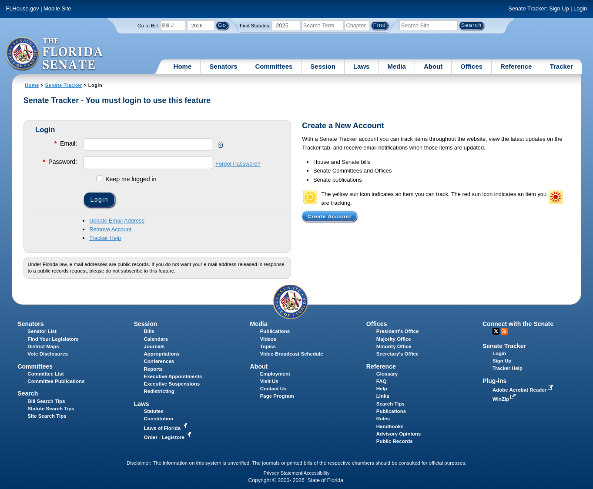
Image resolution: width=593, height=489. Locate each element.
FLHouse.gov (22, 8)
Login (580, 8)
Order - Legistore (168, 437)
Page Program (277, 396)
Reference (516, 66)
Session (322, 66)
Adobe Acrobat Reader (523, 390)
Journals (154, 346)
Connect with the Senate (517, 323)
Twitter (495, 331)
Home (183, 66)
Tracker (561, 66)
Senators (223, 66)
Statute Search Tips (50, 408)
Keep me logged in (126, 179)
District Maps (43, 346)
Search (27, 393)
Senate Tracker (63, 85)
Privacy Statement (283, 473)
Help (381, 388)
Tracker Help (105, 238)
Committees (273, 66)
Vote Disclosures (47, 353)
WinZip (504, 399)
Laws (361, 66)
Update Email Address (116, 220)
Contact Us (273, 388)
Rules (383, 418)
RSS (504, 331)
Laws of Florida (166, 428)
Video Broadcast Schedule (291, 353)
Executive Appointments (173, 376)
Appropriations (162, 353)
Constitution (159, 418)
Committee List (45, 373)
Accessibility (317, 473)
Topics (268, 346)
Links (382, 396)
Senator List (42, 331)
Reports (153, 369)
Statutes (154, 411)
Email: (65, 143)
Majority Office (393, 339)
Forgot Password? (238, 164)
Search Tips (390, 403)
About (433, 66)
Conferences (159, 361)
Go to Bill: (148, 25)
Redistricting (159, 391)
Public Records (394, 441)
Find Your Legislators (52, 339)
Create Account (330, 216)
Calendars (156, 339)
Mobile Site (57, 8)
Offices (471, 66)
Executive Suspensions (172, 383)
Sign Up (559, 8)
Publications (275, 331)
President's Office (397, 331)
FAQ (381, 381)
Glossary (387, 373)
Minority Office (394, 346)
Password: (59, 161)
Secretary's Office (397, 353)
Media (396, 66)
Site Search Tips (46, 416)
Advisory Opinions (398, 433)
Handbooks (390, 426)
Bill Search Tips (46, 401)
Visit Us (269, 381)
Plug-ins (494, 380)
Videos (268, 339)
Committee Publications (55, 381)
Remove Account (110, 229)
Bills (149, 331)
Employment (275, 373)
